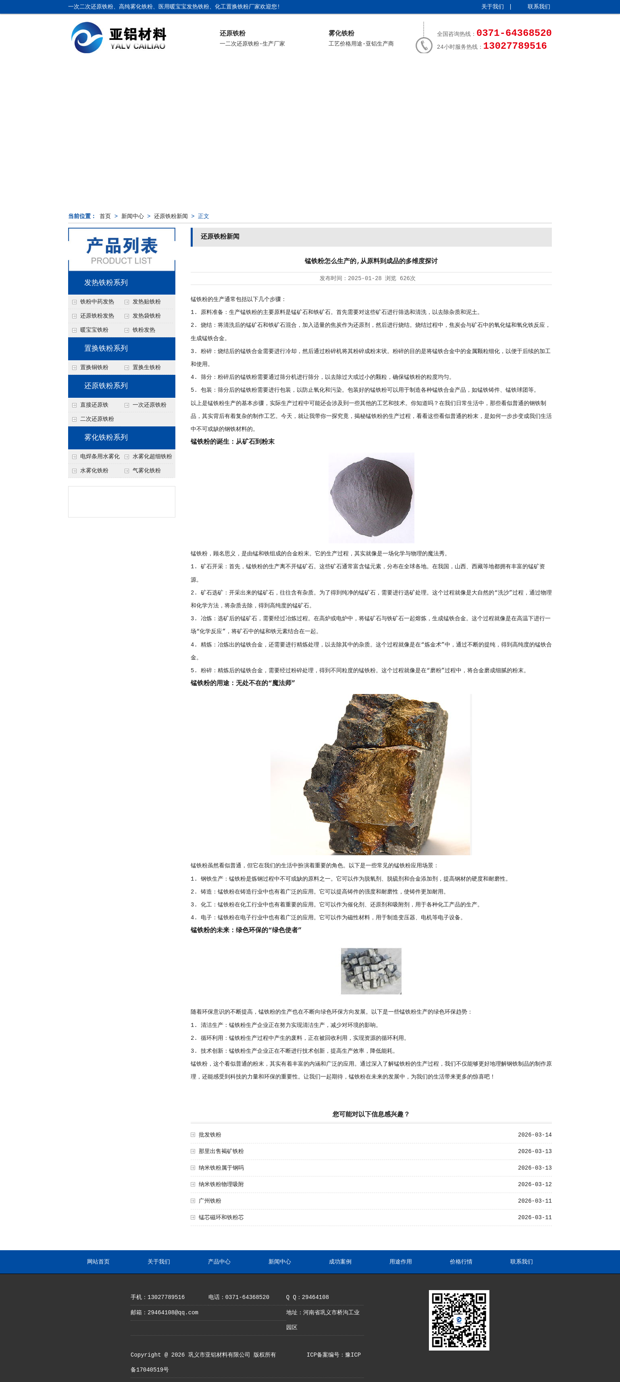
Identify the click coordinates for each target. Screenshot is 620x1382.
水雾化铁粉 (94, 471)
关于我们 (492, 7)
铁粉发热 (144, 330)
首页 (105, 216)
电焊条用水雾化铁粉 (94, 458)
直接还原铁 (94, 405)
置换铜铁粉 (94, 367)
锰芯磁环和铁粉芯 (221, 1217)
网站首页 (97, 71)
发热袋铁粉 (147, 316)
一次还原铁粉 (149, 405)
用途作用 (393, 71)
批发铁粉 (210, 1135)
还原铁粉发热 (97, 316)
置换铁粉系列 (106, 349)
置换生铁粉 (147, 367)
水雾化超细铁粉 (152, 456)
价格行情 (452, 71)
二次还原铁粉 (97, 419)
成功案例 (334, 71)
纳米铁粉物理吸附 (221, 1184)
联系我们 (539, 7)
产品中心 (216, 71)
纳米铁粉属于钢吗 (221, 1168)
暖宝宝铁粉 (94, 330)
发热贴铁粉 (147, 302)
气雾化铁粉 (147, 471)
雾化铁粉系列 (106, 438)
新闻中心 (274, 71)
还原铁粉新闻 (171, 216)
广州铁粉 (210, 1201)
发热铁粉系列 (106, 283)
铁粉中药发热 (97, 302)
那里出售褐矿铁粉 (221, 1151)
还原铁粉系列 (106, 386)
